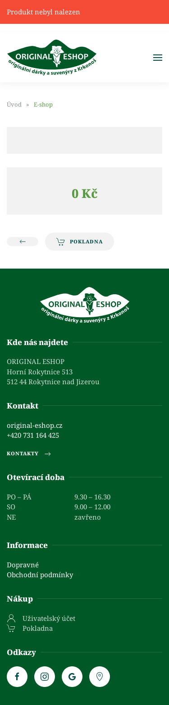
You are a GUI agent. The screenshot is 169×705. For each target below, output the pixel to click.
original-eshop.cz (35, 425)
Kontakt (22, 405)
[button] (157, 57)
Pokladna (79, 241)
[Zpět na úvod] (52, 57)
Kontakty (29, 453)
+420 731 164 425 (33, 435)
